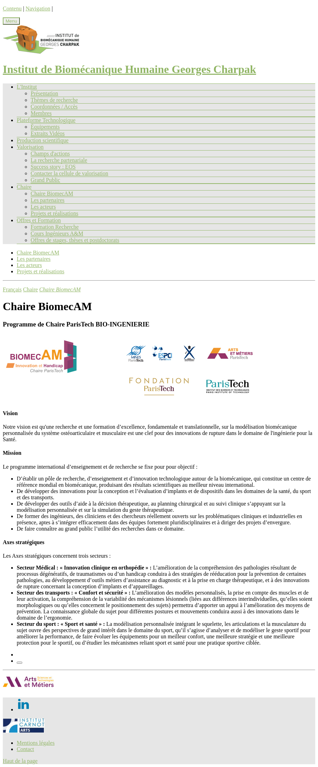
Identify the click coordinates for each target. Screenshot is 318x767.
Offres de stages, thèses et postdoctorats (75, 240)
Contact (25, 749)
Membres (41, 113)
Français (12, 289)
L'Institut (27, 87)
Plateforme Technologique (46, 120)
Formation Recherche (55, 227)
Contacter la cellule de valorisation (69, 173)
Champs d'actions (50, 153)
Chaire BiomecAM (52, 193)
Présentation (44, 93)
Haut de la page (20, 761)
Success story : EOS (53, 167)
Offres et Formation (39, 220)
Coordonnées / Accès (54, 107)
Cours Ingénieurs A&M (57, 233)
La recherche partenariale (59, 160)
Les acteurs (43, 207)
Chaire (24, 187)
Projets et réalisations (54, 213)
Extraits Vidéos (48, 133)
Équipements (45, 127)
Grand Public (45, 180)
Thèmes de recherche (54, 100)
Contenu (12, 8)
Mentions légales (36, 743)
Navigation (37, 8)
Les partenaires (47, 200)
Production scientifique (43, 140)
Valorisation (30, 147)
